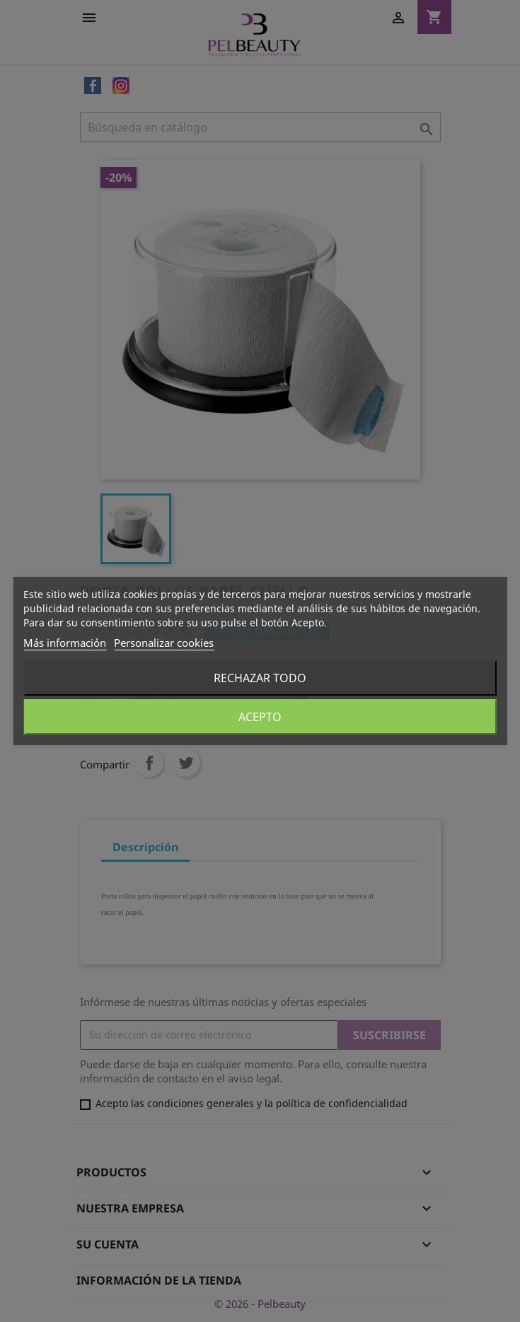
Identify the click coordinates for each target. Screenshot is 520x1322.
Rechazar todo (260, 678)
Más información (64, 643)
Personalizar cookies (164, 643)
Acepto (260, 717)
